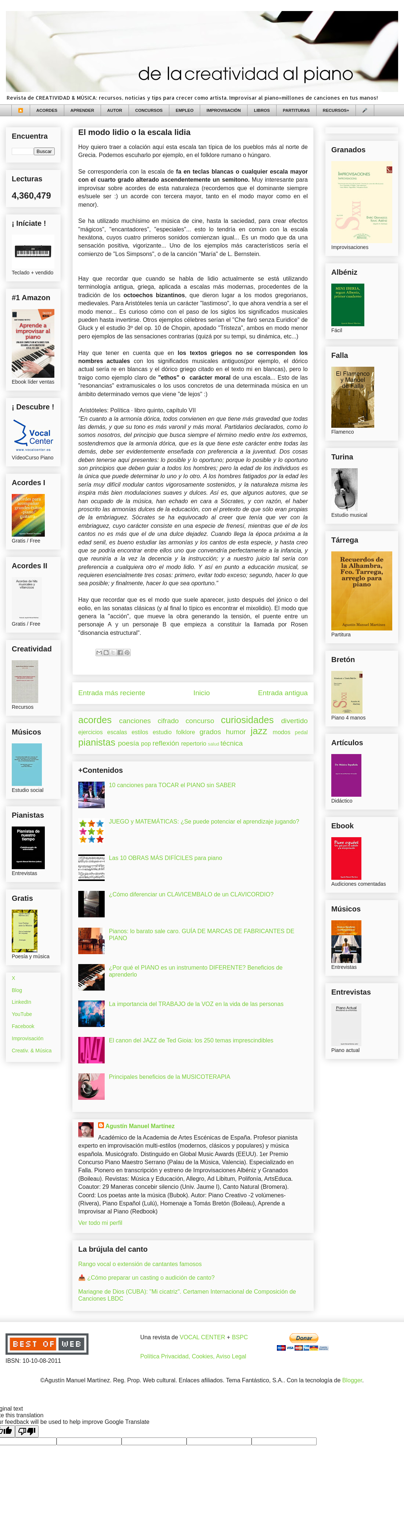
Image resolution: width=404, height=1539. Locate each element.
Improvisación (27, 1038)
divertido (294, 721)
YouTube (22, 1014)
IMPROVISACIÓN (223, 110)
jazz (258, 731)
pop (146, 743)
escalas (117, 732)
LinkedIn (21, 1002)
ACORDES (47, 110)
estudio (162, 732)
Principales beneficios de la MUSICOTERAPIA (169, 1077)
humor (236, 732)
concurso (199, 721)
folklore (185, 732)
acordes (95, 720)
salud (213, 744)
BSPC (240, 1337)
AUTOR (114, 110)
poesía (128, 743)
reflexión (165, 743)
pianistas (96, 742)
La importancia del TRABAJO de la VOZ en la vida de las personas (196, 1004)
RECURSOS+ (336, 110)
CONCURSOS (149, 110)
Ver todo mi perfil (100, 1223)
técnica (231, 743)
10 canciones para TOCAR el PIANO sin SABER (172, 785)
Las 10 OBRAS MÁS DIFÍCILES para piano (165, 858)
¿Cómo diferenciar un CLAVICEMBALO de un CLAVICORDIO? (191, 894)
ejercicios (90, 732)
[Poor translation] (27, 1431)
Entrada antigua (283, 693)
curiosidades (247, 720)
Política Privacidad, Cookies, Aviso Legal (193, 1356)
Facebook (23, 1026)
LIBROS (262, 110)
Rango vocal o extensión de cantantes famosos (140, 1264)
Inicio (202, 693)
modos (282, 732)
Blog (17, 990)
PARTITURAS (296, 110)
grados (210, 732)
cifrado (168, 721)
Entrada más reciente (111, 693)
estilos (139, 732)
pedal (301, 732)
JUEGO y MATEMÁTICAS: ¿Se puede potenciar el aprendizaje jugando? (204, 821)
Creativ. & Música (32, 1050)
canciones (135, 721)
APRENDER (82, 110)
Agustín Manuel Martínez (139, 1126)
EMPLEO (185, 110)
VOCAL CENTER (202, 1337)
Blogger (352, 1380)
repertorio (193, 743)
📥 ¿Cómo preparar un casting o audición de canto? (146, 1278)
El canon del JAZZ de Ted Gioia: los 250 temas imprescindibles (191, 1040)
